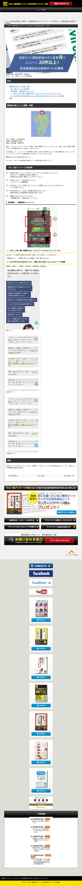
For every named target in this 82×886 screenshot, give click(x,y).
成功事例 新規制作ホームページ (22, 91)
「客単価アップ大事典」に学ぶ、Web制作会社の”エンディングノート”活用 (41, 840)
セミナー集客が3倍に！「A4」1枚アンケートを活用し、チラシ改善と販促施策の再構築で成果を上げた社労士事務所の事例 (41, 861)
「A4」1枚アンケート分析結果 (19, 89)
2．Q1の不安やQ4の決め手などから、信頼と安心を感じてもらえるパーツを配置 (37, 96)
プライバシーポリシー (13, 878)
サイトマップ (43, 878)
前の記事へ (14, 475)
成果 (10, 98)
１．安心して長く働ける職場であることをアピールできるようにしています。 (36, 93)
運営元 (3, 878)
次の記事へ (67, 475)
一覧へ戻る (41, 475)
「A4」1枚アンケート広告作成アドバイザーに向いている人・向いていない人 (41, 830)
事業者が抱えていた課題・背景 (19, 86)
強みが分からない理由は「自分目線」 (40, 821)
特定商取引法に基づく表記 (29, 878)
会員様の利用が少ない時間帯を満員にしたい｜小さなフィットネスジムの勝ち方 (41, 849)
